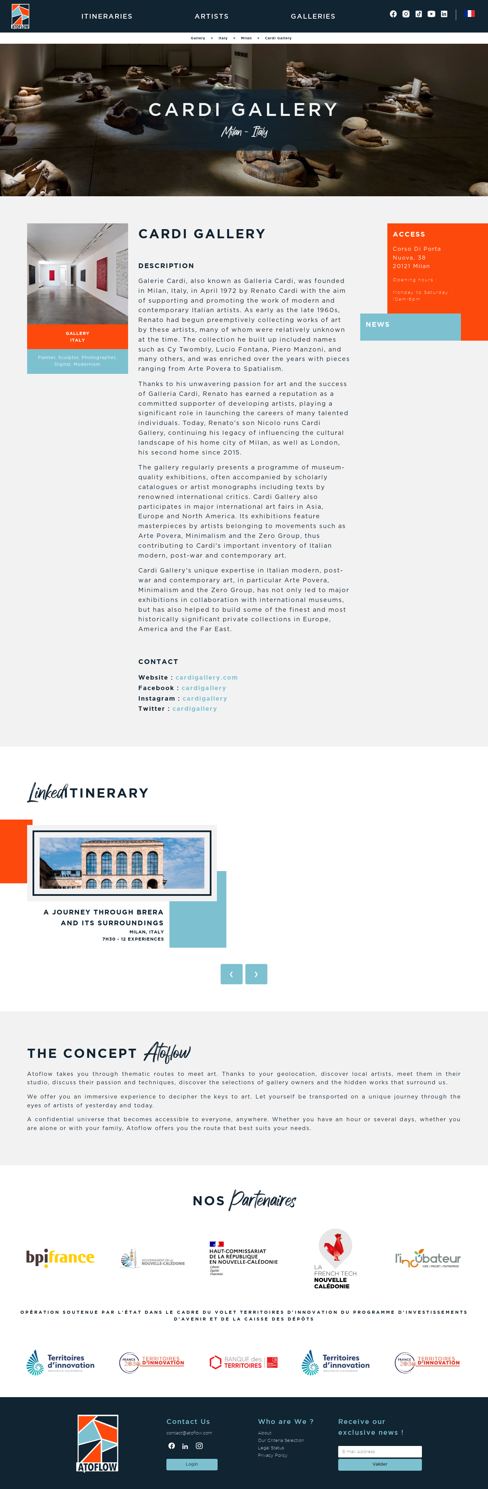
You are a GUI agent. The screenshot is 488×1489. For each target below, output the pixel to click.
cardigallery (204, 687)
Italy (223, 38)
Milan (246, 38)
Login (192, 1464)
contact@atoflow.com (189, 1433)
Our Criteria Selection (281, 1440)
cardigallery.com (207, 677)
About (264, 1433)
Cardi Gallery (278, 38)
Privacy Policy (273, 1455)
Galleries (313, 16)
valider (379, 1464)
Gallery (198, 38)
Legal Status (271, 1448)
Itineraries (107, 16)
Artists (212, 16)
